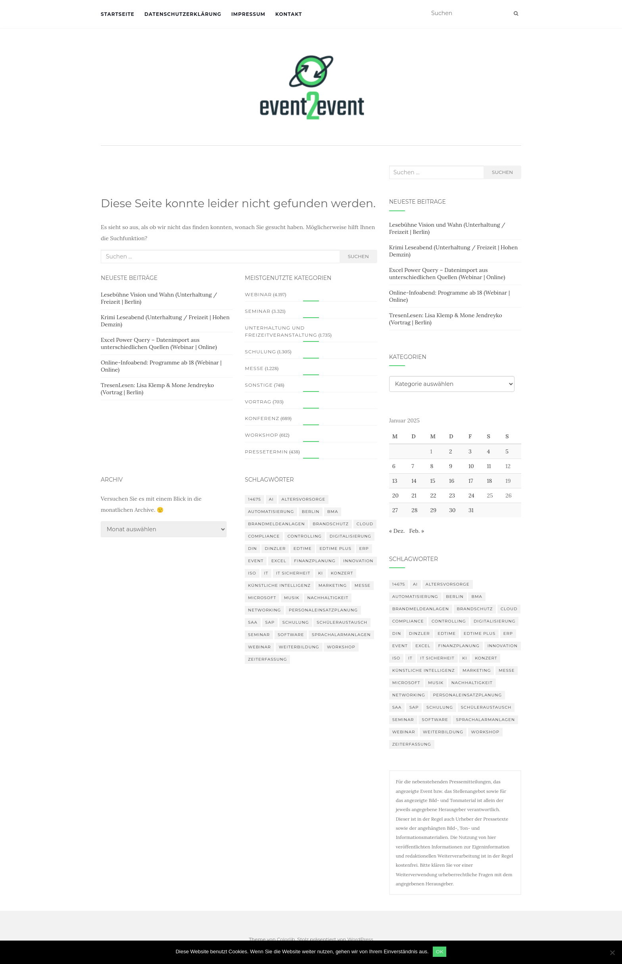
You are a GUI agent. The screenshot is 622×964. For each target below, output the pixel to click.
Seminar (258, 311)
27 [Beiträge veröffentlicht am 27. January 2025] (395, 510)
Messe (254, 368)
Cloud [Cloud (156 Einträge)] (365, 523)
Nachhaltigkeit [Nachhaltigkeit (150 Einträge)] (327, 597)
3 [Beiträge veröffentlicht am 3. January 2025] (470, 451)
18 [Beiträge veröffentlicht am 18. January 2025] (489, 480)
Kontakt (288, 14)
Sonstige (259, 385)
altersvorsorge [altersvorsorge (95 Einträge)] (304, 499)
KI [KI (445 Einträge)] (320, 573)
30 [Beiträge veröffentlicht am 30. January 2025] (452, 510)
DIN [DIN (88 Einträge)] (252, 548)
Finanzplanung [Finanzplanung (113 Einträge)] (314, 560)
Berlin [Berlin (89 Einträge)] (311, 511)
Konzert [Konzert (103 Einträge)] (342, 573)
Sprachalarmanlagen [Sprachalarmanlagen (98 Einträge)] (341, 634)
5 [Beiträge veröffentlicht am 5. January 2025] (507, 451)
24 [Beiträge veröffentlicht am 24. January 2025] (471, 495)
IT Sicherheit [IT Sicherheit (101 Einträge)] (293, 573)
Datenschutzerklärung (182, 14)
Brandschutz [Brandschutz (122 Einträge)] (331, 523)
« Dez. (397, 530)
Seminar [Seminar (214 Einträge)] (259, 634)
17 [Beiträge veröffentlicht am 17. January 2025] (470, 480)
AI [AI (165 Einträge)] (271, 499)
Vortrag (258, 402)
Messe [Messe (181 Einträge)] (363, 585)
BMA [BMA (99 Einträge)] (332, 511)
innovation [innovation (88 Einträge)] (358, 560)
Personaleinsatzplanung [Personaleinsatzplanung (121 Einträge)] (323, 610)
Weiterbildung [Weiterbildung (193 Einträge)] (299, 647)
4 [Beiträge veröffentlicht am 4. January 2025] (488, 451)
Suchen (358, 256)
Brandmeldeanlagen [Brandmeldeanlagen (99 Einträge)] (276, 523)
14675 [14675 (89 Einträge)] (254, 499)
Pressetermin (266, 452)
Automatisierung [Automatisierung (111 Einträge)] (271, 511)
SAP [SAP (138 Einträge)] (270, 622)
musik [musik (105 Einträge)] (291, 597)
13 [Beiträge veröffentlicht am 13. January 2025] (394, 480)
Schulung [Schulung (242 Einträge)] (295, 622)
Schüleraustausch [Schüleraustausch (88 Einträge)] (342, 622)
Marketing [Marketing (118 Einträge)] (333, 585)
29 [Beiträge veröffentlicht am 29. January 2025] (433, 510)
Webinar (258, 294)
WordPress (360, 939)
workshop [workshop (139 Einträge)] (341, 647)
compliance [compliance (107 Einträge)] (264, 536)
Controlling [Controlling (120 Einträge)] (305, 536)
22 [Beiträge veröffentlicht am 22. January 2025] (433, 495)
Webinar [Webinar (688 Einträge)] (259, 647)
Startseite (117, 14)
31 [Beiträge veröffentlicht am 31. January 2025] (471, 510)
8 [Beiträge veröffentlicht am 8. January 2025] (431, 466)
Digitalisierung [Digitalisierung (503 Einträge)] (350, 536)
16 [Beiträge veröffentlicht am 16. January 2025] (451, 480)
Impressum (248, 14)
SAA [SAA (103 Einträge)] (252, 622)
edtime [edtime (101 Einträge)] (303, 548)
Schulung (260, 352)
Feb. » (416, 530)
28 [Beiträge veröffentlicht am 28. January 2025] (414, 510)
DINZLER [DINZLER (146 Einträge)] (275, 548)
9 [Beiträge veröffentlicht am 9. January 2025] (450, 466)
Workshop (261, 435)
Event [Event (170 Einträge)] (255, 560)
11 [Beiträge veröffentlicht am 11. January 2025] (489, 466)
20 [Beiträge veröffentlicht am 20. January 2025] (395, 495)
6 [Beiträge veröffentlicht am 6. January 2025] (393, 466)
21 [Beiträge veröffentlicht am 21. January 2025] (414, 495)
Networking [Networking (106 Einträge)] (264, 610)
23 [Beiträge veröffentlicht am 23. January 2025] (452, 495)
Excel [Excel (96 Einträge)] (278, 560)
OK (439, 951)
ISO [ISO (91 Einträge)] (252, 573)
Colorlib (286, 939)
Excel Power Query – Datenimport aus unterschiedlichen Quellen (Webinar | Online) (159, 343)
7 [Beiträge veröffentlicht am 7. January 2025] (412, 466)
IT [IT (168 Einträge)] (266, 573)
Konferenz (262, 418)
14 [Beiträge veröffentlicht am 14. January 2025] (414, 480)
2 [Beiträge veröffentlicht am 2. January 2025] (450, 451)
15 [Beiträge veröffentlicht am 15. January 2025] (432, 480)
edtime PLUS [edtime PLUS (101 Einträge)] (335, 548)
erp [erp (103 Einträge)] (364, 548)
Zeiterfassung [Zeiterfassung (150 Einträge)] (267, 659)
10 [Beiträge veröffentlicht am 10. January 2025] (471, 466)
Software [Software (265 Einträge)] (291, 634)
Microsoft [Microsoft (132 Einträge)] (262, 597)
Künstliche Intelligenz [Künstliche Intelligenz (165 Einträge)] (279, 585)
